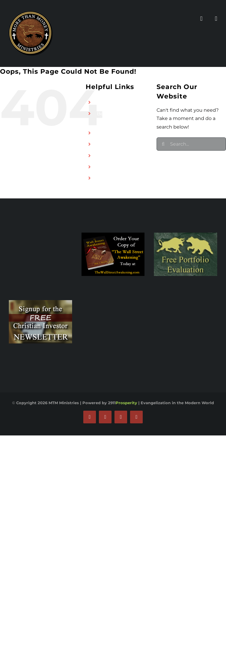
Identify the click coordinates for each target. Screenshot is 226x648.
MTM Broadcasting (119, 144)
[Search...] (191, 144)
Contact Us (110, 167)
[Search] (163, 144)
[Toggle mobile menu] (201, 19)
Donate (105, 178)
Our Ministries (113, 133)
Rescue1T (108, 155)
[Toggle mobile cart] (216, 19)
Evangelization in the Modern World (177, 402)
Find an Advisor (115, 102)
